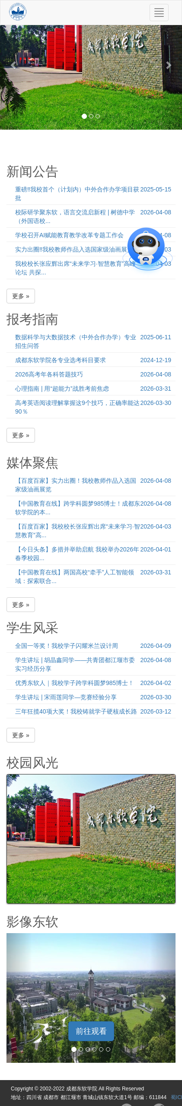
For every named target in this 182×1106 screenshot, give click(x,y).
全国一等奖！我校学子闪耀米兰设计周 (66, 645)
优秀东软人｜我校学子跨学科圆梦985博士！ (74, 682)
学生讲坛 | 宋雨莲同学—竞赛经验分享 (66, 697)
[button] (13, 65)
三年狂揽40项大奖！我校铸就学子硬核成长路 (76, 711)
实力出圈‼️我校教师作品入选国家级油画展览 (74, 249)
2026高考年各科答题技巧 (49, 374)
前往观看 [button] (91, 1031)
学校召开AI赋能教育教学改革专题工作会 (69, 235)
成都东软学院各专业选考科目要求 (60, 360)
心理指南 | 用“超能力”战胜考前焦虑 (62, 388)
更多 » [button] (20, 296)
